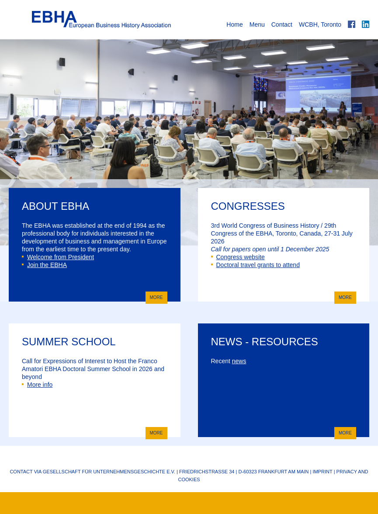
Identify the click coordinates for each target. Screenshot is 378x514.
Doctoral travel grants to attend (255, 264)
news (239, 361)
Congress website (238, 257)
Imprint (322, 471)
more (154, 297)
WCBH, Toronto (320, 24)
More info (37, 384)
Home (234, 24)
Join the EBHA (44, 264)
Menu (257, 24)
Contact (281, 24)
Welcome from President (58, 257)
